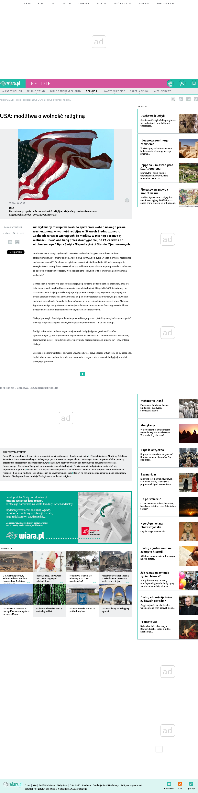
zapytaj (67, 4)
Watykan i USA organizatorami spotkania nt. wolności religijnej (58, 469)
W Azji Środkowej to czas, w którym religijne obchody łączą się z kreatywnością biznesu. (157, 583)
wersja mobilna (165, 4)
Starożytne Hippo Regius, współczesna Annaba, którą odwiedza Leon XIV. (154, 176)
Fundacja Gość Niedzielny (106, 785)
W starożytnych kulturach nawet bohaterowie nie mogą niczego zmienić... (156, 151)
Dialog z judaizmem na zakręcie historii (155, 549)
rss (181, 99)
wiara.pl (13, 83)
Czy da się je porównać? (152, 531)
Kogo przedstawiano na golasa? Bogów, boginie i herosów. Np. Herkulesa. (156, 457)
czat (53, 4)
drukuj (17, 242)
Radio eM (101, 4)
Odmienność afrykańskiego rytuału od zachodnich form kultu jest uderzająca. (158, 123)
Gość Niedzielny (122, 4)
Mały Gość (144, 4)
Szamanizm (148, 474)
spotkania (84, 4)
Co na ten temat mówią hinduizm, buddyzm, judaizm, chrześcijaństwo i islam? (158, 506)
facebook (188, 99)
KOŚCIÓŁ (11, 388)
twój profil (182, 83)
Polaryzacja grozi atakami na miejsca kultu (59, 459)
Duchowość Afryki (152, 116)
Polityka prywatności (131, 785)
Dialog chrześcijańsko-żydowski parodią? (156, 599)
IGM (35, 785)
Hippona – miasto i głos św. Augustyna (156, 166)
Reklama (86, 785)
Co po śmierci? (150, 499)
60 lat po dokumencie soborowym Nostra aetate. (157, 557)
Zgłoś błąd (190, 783)
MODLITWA (23, 388)
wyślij (10, 242)
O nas (27, 785)
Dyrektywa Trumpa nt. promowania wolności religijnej (45, 466)
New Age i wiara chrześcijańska (151, 525)
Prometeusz (148, 622)
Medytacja (147, 425)
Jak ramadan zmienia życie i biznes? (154, 574)
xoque (12, 203)
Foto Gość (75, 785)
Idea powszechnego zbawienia (154, 142)
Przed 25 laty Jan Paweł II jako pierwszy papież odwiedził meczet (35, 456)
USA (32, 388)
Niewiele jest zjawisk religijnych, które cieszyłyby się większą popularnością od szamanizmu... (156, 481)
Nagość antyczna (152, 450)
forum (27, 4)
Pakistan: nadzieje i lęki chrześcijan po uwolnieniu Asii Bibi (42, 473)
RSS (180, 783)
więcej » (28, 580)
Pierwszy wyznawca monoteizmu (154, 191)
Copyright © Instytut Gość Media (41, 789)
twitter (196, 99)
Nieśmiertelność (151, 401)
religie (41, 83)
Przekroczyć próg (79, 456)
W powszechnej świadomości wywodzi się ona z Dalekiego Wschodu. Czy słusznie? (155, 432)
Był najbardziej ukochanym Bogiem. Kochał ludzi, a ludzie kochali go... (155, 629)
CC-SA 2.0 (21, 203)
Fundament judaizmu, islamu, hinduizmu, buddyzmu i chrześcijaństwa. (154, 408)
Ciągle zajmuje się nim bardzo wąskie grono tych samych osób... (157, 606)
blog (40, 4)
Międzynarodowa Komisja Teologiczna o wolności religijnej (41, 476)
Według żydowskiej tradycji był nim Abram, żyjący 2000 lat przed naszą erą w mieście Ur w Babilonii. (158, 200)
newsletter (169, 783)
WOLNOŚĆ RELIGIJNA (47, 388)
